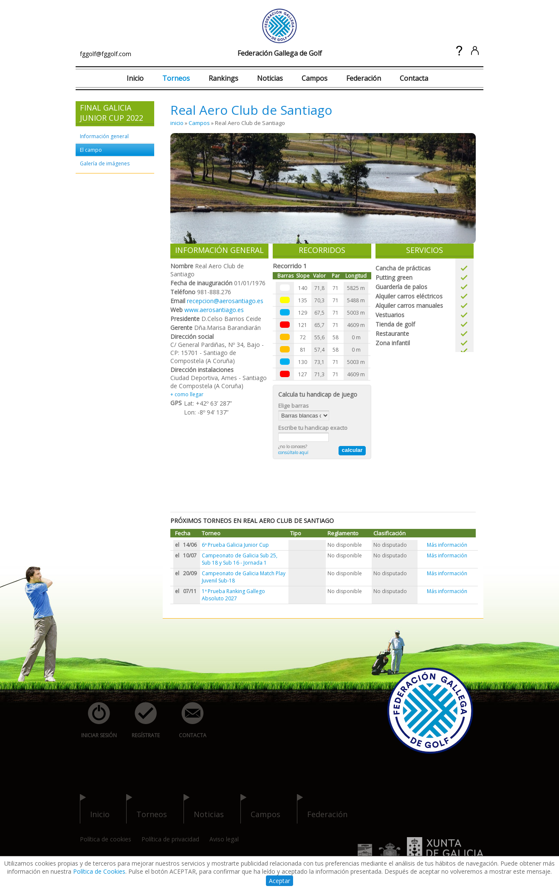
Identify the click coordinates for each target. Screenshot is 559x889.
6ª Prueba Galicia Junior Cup (235, 544)
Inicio (135, 78)
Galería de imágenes (105, 163)
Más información (447, 544)
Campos (314, 78)
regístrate (141, 720)
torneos (146, 809)
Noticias (270, 78)
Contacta (414, 78)
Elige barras (293, 405)
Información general (104, 136)
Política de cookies (105, 839)
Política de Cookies (99, 871)
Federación (363, 78)
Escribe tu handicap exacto (312, 428)
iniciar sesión (96, 720)
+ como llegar (186, 394)
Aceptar (279, 881)
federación (322, 809)
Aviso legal (224, 839)
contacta (187, 720)
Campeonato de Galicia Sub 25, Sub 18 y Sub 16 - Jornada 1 (239, 559)
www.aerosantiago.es (214, 310)
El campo (91, 149)
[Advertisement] (325, 485)
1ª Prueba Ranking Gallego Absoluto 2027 (233, 595)
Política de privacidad (170, 839)
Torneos (176, 78)
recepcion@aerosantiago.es (225, 301)
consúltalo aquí (293, 452)
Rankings (223, 78)
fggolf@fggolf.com (105, 54)
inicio (177, 123)
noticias (204, 809)
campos (260, 809)
